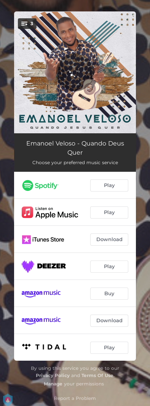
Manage (53, 384)
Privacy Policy (53, 375)
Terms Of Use (97, 375)
